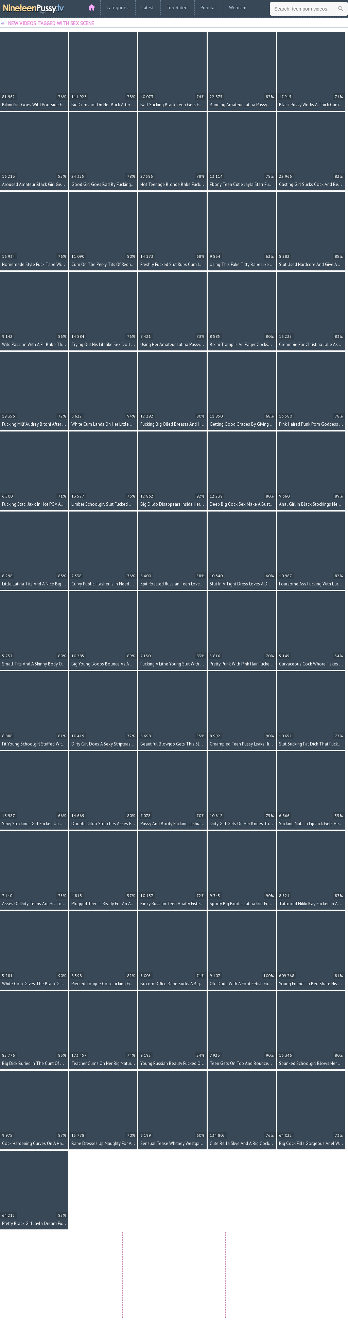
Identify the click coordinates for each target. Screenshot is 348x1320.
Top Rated (177, 7)
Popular (208, 7)
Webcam (237, 7)
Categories (117, 7)
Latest (147, 7)
